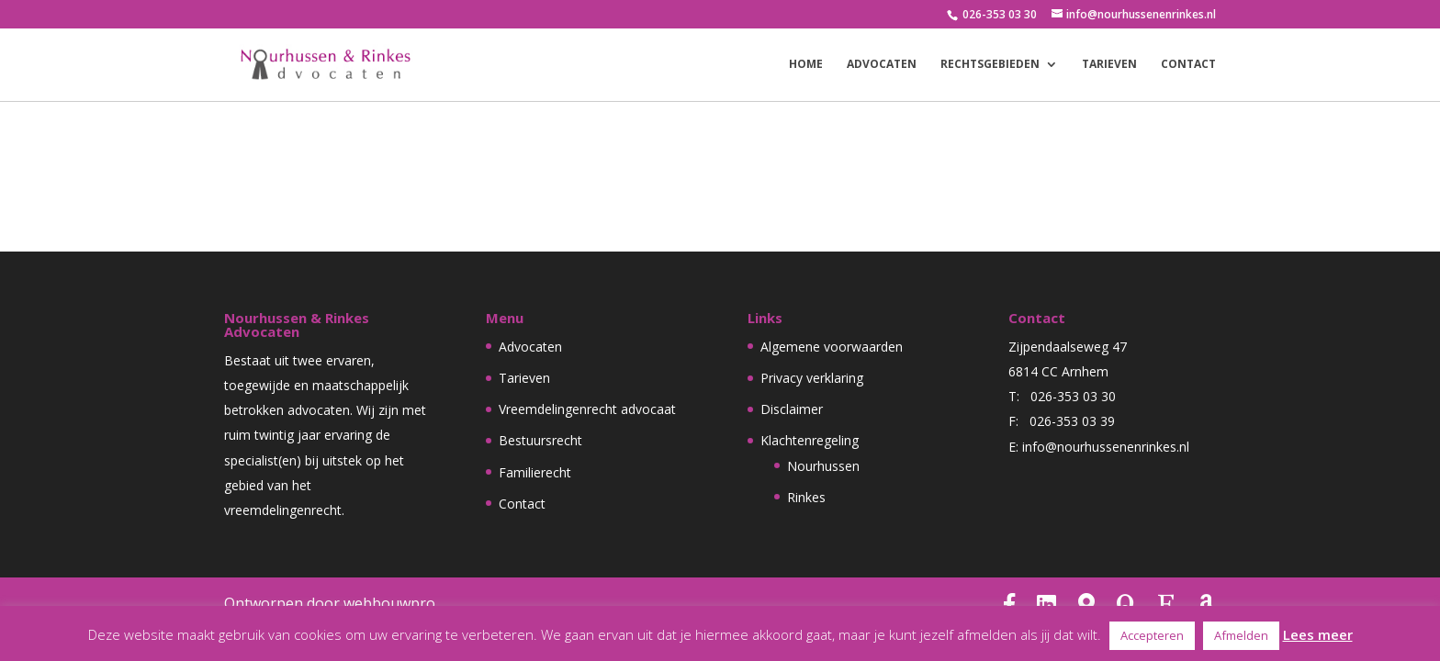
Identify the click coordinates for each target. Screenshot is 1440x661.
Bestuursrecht (540, 440)
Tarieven (1109, 65)
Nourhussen (823, 466)
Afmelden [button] (1241, 635)
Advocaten (882, 65)
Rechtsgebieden (990, 65)
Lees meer (1318, 634)
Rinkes (806, 497)
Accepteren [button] (1152, 635)
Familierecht (535, 472)
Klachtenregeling (809, 440)
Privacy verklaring (811, 378)
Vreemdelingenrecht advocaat (587, 409)
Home (806, 65)
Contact (1188, 65)
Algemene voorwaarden (831, 346)
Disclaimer (791, 409)
